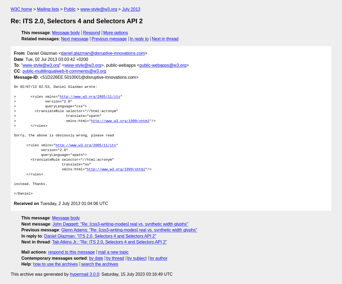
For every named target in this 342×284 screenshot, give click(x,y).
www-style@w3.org (98, 9)
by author (159, 258)
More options (115, 32)
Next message (74, 39)
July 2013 (131, 9)
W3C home (21, 9)
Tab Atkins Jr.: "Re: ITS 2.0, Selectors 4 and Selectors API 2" (109, 242)
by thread (115, 258)
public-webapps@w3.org (162, 65)
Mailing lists (48, 9)
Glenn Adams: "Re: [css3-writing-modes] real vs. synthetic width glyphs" (129, 230)
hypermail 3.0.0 (84, 274)
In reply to (139, 39)
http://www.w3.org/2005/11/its (90, 96)
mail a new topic (113, 252)
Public (70, 9)
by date (96, 258)
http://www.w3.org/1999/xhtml (120, 121)
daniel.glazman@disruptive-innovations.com (103, 53)
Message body (66, 32)
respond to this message (71, 252)
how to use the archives (55, 264)
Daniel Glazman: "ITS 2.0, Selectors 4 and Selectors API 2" (100, 236)
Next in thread (165, 39)
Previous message (109, 39)
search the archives (99, 264)
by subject (136, 258)
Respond (91, 32)
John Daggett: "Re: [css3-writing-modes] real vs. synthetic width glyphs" (120, 224)
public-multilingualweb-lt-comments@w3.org (64, 71)
